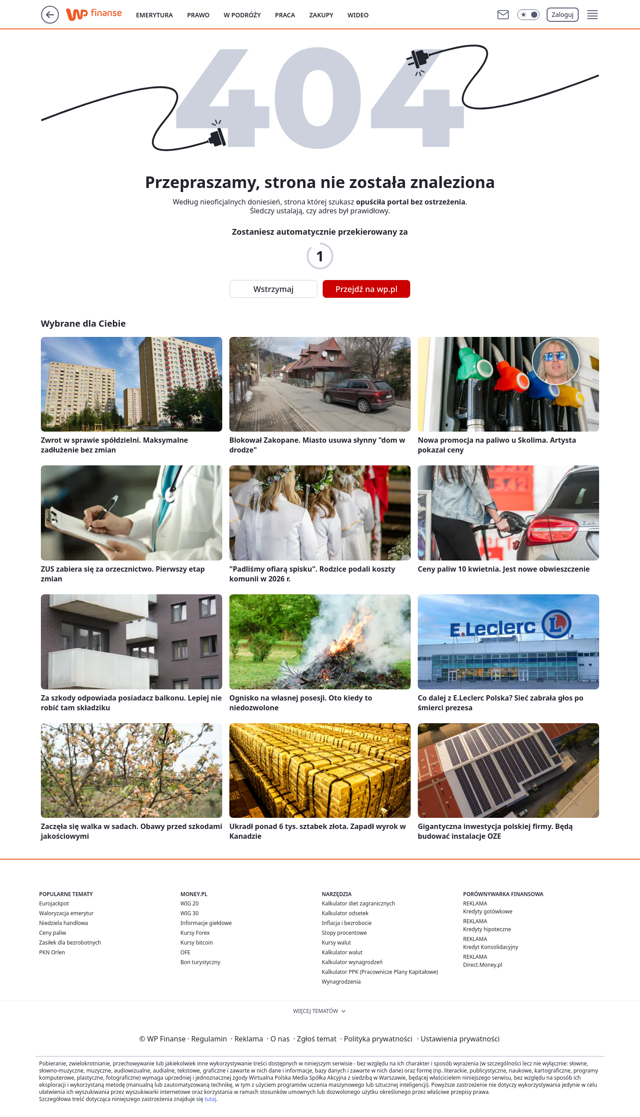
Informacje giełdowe (206, 923)
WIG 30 (189, 913)
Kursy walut (336, 942)
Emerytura (154, 15)
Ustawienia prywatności (458, 1039)
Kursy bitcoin (196, 942)
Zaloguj (563, 14)
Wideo (358, 15)
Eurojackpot (54, 903)
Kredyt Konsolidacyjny (490, 947)
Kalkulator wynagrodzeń (352, 962)
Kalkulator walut (342, 952)
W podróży (242, 15)
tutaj (210, 1099)
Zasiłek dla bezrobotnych (70, 942)
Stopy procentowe (344, 933)
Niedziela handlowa (63, 923)
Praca (285, 15)
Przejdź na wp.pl (367, 289)
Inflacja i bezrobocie (347, 923)
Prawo (198, 15)
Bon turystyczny (200, 962)
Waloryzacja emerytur (66, 913)
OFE (185, 952)
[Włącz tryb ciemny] (528, 14)
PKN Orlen (52, 952)
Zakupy (321, 15)
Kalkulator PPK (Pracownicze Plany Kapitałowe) (380, 972)
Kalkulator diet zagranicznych (358, 903)
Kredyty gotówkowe (487, 911)
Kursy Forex (195, 933)
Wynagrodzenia (341, 981)
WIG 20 (189, 903)
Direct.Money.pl (482, 965)
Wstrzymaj (273, 289)
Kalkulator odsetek (345, 913)
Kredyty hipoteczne (487, 929)
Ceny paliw (52, 933)
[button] (592, 15)
